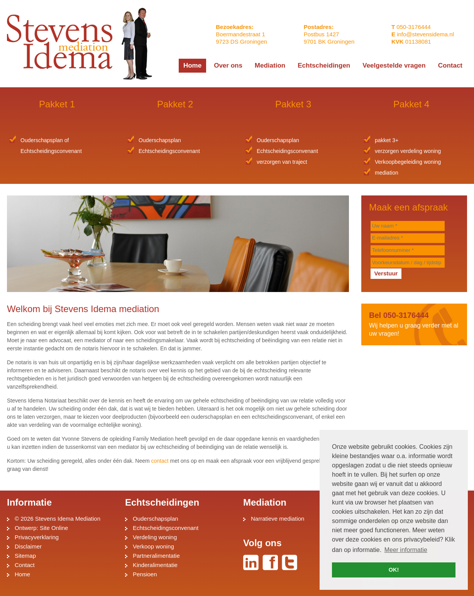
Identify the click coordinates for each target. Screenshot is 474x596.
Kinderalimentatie (155, 565)
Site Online (54, 528)
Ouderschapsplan (155, 518)
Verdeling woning (155, 537)
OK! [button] (394, 570)
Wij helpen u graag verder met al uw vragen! (414, 324)
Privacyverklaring (37, 537)
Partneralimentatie (156, 555)
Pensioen (145, 574)
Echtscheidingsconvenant (165, 528)
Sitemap (25, 555)
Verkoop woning (153, 546)
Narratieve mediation (277, 518)
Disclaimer (28, 546)
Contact (25, 565)
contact (160, 461)
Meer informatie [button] (405, 550)
